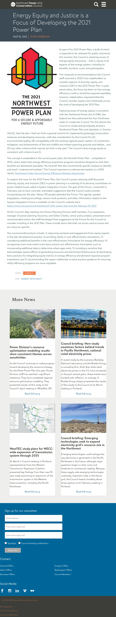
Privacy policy (6, 606)
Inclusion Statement (9, 615)
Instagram (9, 590)
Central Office (6, 565)
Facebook (2, 590)
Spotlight (11, 543)
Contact (5, 559)
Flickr (32, 590)
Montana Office (7, 574)
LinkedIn (17, 590)
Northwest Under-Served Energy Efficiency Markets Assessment (49, 173)
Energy (29, 273)
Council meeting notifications (34, 543)
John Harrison (39, 36)
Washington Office (63, 569)
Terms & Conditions (9, 610)
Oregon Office (61, 565)
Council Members (62, 574)
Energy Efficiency (31, 278)
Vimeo (24, 590)
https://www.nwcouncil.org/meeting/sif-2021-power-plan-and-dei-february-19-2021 (52, 205)
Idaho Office (6, 569)
